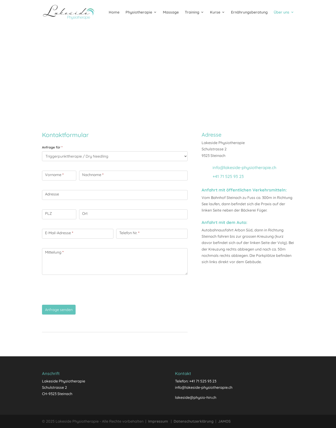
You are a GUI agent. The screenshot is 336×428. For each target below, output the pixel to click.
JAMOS (224, 421)
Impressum (158, 421)
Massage (171, 12)
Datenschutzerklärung (194, 421)
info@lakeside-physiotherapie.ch (244, 167)
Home (114, 12)
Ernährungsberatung (249, 12)
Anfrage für (52, 147)
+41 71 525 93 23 (228, 176)
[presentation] (77, 288)
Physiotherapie (139, 12)
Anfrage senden (59, 309)
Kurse (215, 12)
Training (192, 12)
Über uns (281, 12)
